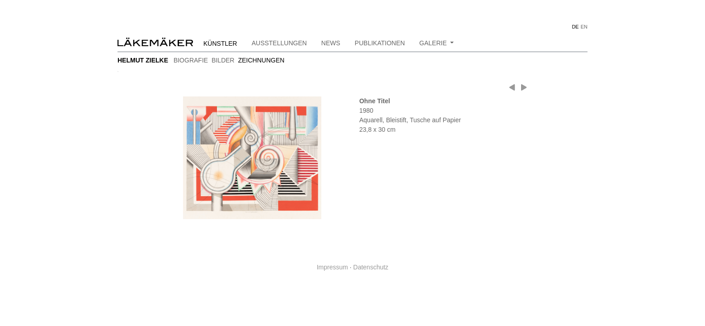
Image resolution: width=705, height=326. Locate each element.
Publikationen (380, 43)
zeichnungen (261, 60)
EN (584, 26)
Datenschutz (371, 267)
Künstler (220, 43)
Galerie (434, 43)
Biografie (191, 60)
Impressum (332, 267)
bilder (223, 60)
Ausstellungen (279, 43)
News (330, 43)
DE (575, 26)
